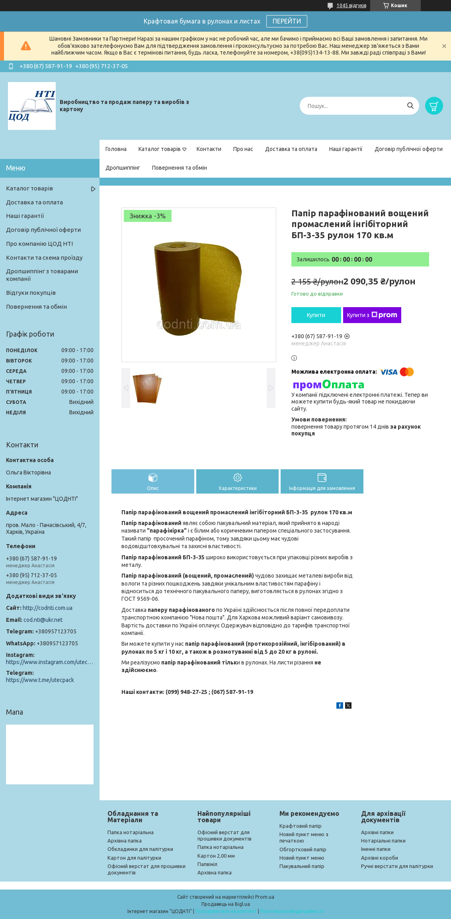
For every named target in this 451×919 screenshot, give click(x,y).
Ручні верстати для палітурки (397, 866)
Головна (116, 149)
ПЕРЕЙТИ (287, 21)
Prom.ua (264, 896)
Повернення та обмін (179, 168)
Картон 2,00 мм (216, 855)
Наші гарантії (346, 149)
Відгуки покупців (31, 292)
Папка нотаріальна (130, 832)
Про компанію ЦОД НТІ (39, 243)
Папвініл (207, 864)
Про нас (243, 149)
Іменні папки (375, 849)
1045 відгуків (351, 5)
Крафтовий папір (300, 826)
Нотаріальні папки (383, 840)
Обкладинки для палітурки (140, 849)
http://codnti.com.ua (47, 608)
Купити (316, 315)
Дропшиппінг (122, 168)
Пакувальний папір (301, 866)
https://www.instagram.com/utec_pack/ (50, 662)
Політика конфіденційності (292, 911)
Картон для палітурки (134, 857)
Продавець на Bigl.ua (225, 904)
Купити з (372, 315)
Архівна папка (124, 840)
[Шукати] (410, 106)
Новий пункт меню (301, 857)
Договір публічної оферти (409, 149)
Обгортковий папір (302, 849)
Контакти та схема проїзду (44, 257)
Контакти (209, 149)
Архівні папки (377, 832)
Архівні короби (379, 857)
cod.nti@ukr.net (42, 620)
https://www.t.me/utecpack (40, 680)
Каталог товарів (160, 149)
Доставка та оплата (291, 149)
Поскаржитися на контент (226, 911)
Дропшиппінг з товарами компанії (42, 275)
